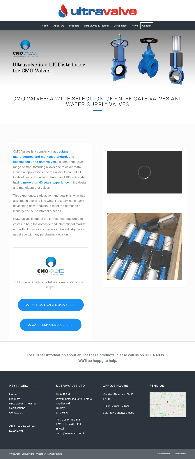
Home (13, 394)
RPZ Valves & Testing (22, 403)
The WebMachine (54, 454)
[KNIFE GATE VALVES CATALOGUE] (51, 322)
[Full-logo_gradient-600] (97, 10)
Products (14, 398)
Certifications (17, 407)
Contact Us (16, 412)
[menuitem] (45, 25)
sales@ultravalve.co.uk (70, 433)
